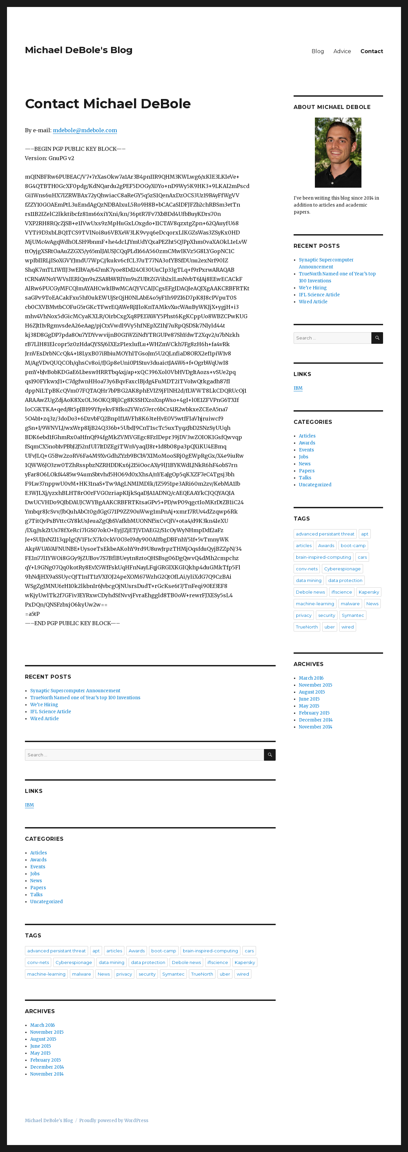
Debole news (186, 962)
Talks (36, 895)
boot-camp (163, 950)
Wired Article (44, 718)
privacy (124, 974)
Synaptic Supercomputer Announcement (75, 691)
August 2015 (43, 1039)
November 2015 (47, 1032)
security (147, 974)
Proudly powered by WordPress (113, 1120)
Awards (38, 860)
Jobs (35, 874)
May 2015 (40, 1053)
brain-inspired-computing (210, 950)
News (36, 881)
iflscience (217, 962)
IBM (29, 805)
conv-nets (38, 962)
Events (37, 867)
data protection (148, 962)
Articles (38, 853)
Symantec (173, 974)
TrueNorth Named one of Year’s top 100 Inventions (85, 698)
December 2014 (47, 1067)
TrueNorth (202, 974)
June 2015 (40, 1046)
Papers (38, 888)
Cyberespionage (74, 962)
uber (225, 974)
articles (114, 950)
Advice (342, 51)
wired (243, 974)
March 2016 (42, 1025)
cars (249, 950)
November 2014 (47, 1074)
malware (81, 974)
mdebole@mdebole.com (85, 130)
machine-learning (46, 974)
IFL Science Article (50, 712)
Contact (371, 51)
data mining (111, 962)
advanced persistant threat (56, 950)
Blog (318, 51)
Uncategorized (46, 902)
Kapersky (245, 962)
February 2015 (45, 1060)
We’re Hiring (44, 705)
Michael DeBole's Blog (79, 49)
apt (96, 950)
